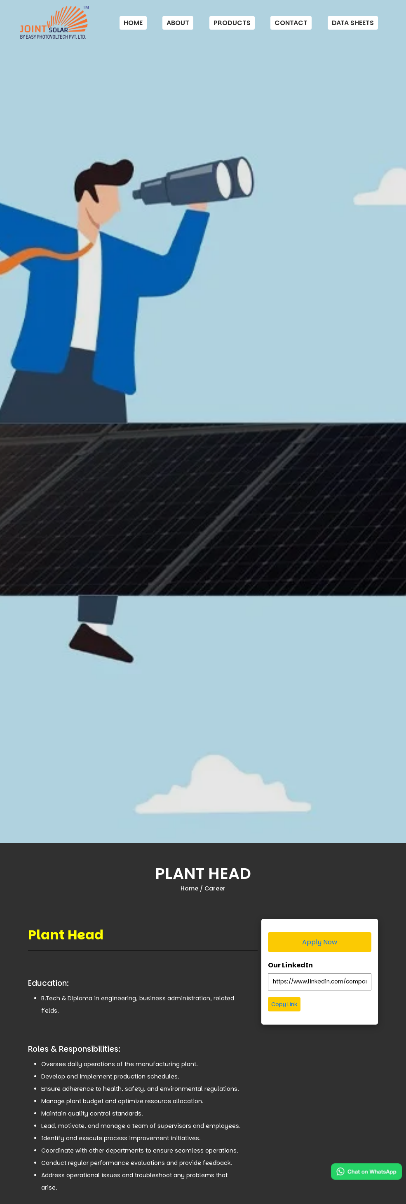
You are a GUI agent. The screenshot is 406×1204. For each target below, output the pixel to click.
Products (232, 23)
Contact (291, 23)
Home (133, 23)
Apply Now (319, 942)
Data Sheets (353, 23)
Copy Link (284, 1004)
